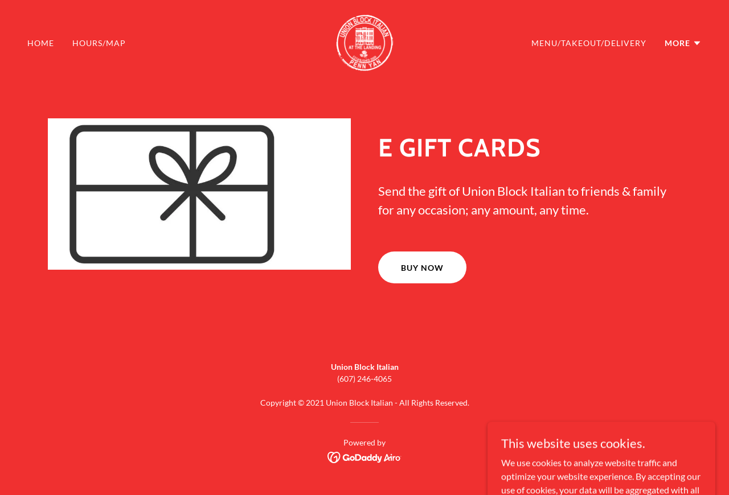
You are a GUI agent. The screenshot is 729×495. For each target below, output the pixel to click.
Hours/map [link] (99, 43)
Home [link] (40, 43)
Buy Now (422, 268)
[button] (683, 43)
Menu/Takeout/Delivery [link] (588, 43)
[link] (364, 41)
